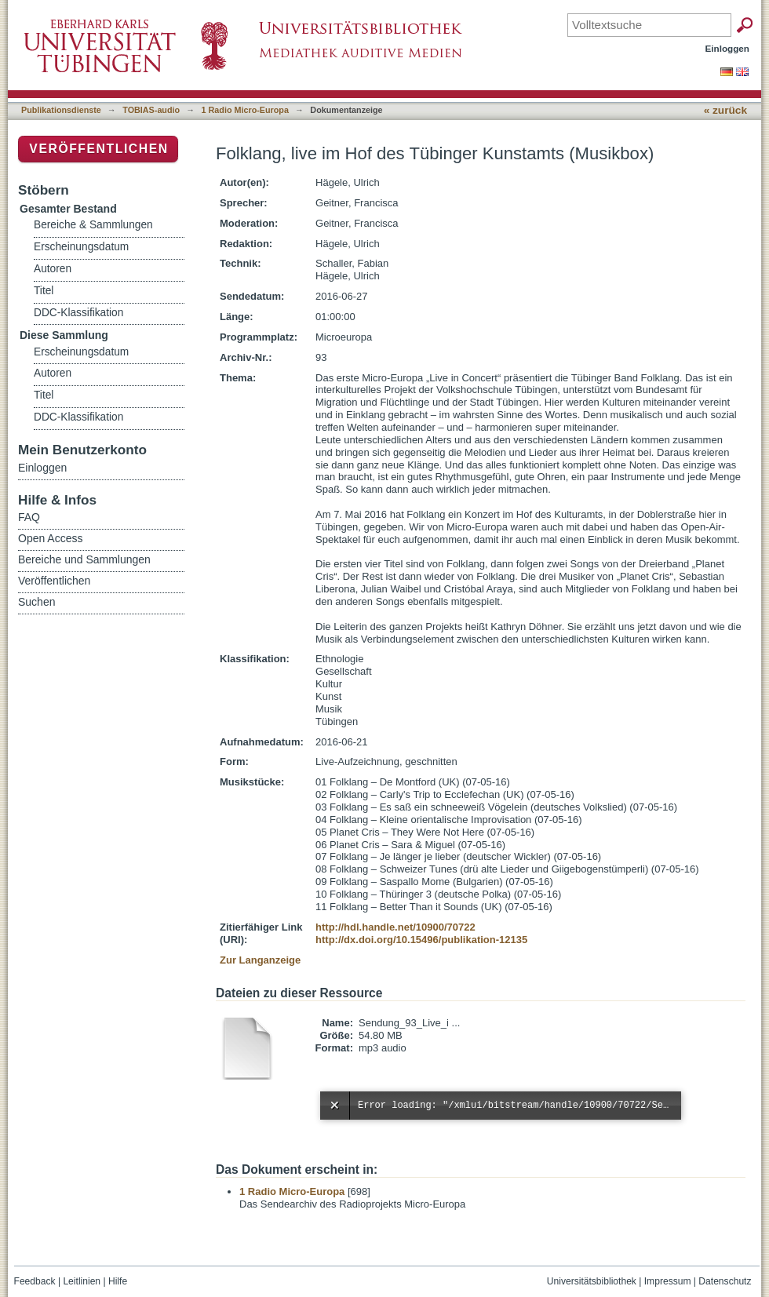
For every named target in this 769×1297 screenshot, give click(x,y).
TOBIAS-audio (151, 110)
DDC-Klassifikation (78, 313)
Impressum (667, 1281)
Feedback (35, 1281)
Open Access (50, 538)
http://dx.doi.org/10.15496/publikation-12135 (421, 939)
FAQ (29, 517)
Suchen (36, 602)
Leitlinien (81, 1281)
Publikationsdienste (61, 110)
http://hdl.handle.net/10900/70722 (395, 927)
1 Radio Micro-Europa (245, 110)
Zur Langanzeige (260, 960)
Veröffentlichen (98, 148)
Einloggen (727, 48)
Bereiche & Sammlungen (93, 225)
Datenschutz (724, 1281)
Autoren (52, 269)
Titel (43, 291)
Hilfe (117, 1281)
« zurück (725, 110)
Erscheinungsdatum (81, 247)
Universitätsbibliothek (591, 1281)
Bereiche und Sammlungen (84, 559)
